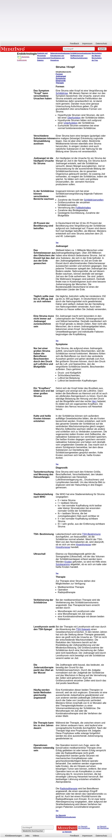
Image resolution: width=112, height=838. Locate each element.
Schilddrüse (62, 93)
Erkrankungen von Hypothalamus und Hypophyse (57, 58)
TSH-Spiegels (83, 629)
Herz (94, 401)
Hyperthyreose (83, 544)
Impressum (87, 43)
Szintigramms (63, 564)
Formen (59, 74)
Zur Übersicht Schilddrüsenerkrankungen (66, 816)
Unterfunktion (70, 123)
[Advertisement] (56, 20)
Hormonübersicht (43, 58)
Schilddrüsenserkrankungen (80, 53)
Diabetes (40, 60)
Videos (36, 836)
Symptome (61, 78)
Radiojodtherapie (68, 788)
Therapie (60, 83)
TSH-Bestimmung (91, 534)
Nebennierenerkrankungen (60, 53)
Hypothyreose (63, 547)
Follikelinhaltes (83, 207)
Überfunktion (74, 117)
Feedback (74, 43)
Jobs (27, 836)
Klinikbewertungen (13, 836)
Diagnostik (61, 80)
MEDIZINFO (13, 49)
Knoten (68, 562)
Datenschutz (101, 43)
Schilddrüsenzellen (94, 200)
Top (57, 242)
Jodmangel (61, 76)
